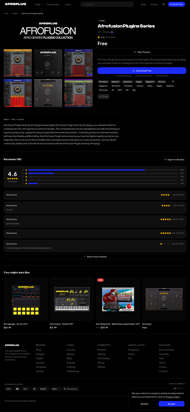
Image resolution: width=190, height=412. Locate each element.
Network (101, 349)
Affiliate (101, 366)
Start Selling (103, 358)
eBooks (71, 354)
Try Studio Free (176, 4)
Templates (41, 366)
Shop (39, 4)
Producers (133, 349)
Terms (162, 362)
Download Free (141, 70)
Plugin (15, 13)
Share (103, 96)
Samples (40, 354)
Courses (40, 362)
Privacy (162, 366)
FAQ (161, 358)
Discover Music (166, 349)
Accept (171, 403)
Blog (143, 4)
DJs (130, 358)
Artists (131, 354)
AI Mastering (73, 371)
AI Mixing (71, 366)
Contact (163, 371)
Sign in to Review (174, 159)
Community (54, 4)
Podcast (71, 362)
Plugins (39, 358)
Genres (39, 371)
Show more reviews (95, 256)
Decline (145, 403)
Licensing (164, 354)
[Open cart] (163, 4)
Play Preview (142, 52)
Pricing (154, 4)
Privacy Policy (173, 396)
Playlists (101, 354)
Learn (69, 4)
